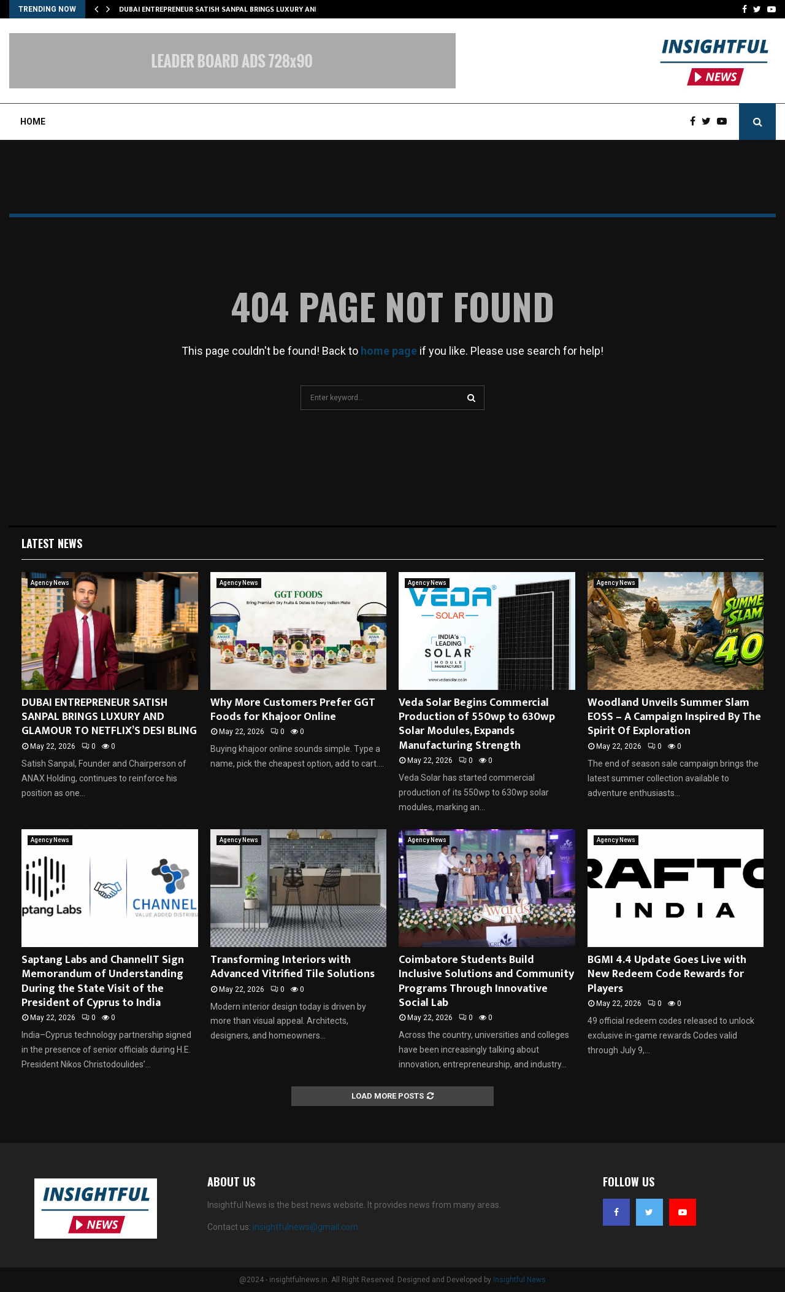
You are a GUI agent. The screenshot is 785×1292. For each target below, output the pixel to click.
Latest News (51, 543)
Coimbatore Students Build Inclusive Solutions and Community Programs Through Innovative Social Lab (486, 981)
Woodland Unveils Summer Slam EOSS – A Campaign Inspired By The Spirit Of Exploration (674, 717)
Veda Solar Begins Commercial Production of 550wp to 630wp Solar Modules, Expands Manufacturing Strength (477, 724)
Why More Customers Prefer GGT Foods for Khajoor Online (292, 710)
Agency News (50, 582)
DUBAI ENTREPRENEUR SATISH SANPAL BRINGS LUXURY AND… (222, 9)
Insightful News (519, 1279)
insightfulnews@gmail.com (305, 1227)
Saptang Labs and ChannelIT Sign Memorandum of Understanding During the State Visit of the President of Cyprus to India (102, 981)
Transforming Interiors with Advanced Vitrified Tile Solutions (292, 967)
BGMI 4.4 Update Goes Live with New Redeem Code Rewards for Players (667, 974)
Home (32, 121)
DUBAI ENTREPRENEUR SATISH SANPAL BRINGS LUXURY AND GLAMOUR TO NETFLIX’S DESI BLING (109, 717)
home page (389, 350)
